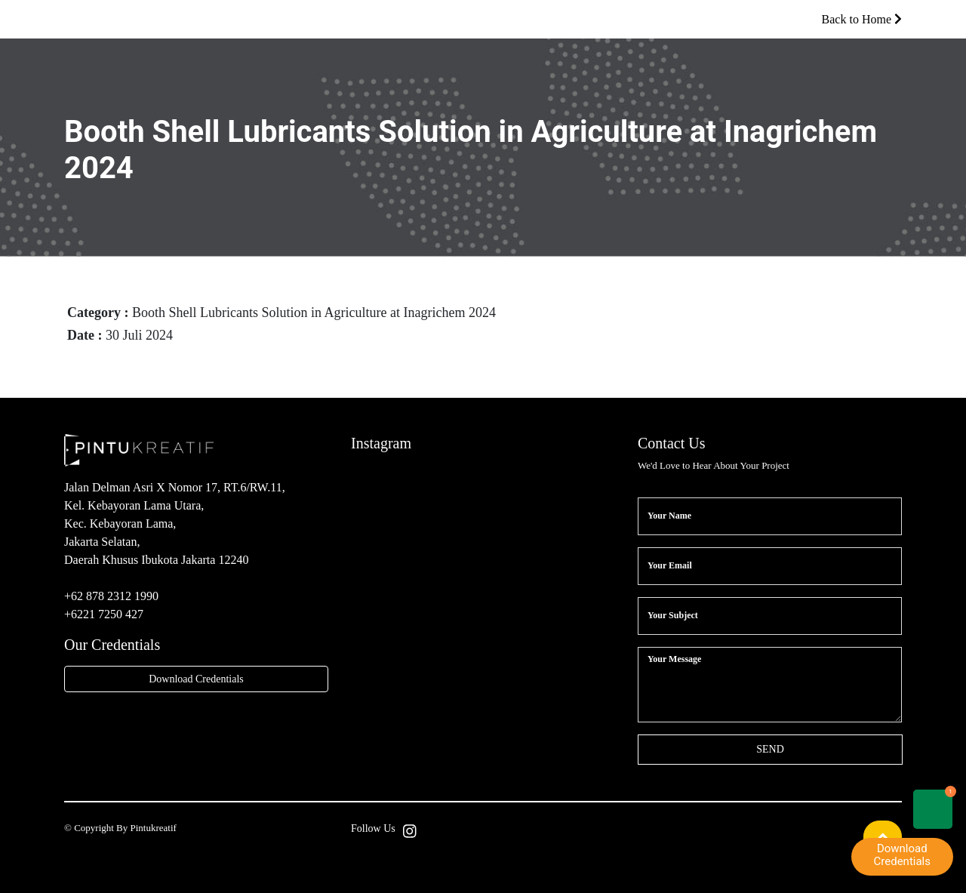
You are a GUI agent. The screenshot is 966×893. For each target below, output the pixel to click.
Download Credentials (196, 679)
